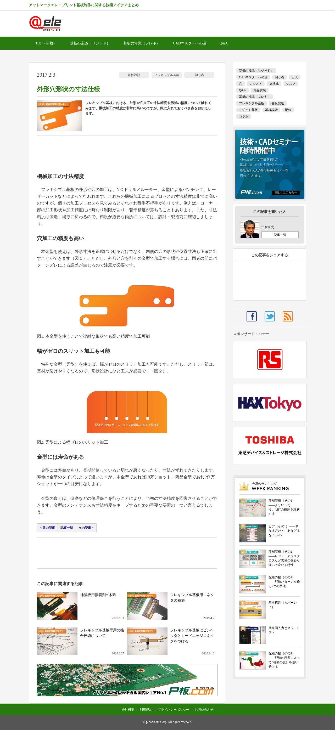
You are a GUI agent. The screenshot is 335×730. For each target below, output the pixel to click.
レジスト (255, 84)
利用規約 (146, 709)
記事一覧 (66, 528)
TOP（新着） (46, 43)
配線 (288, 110)
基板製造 (277, 103)
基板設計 (134, 75)
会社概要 (128, 709)
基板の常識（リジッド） (90, 43)
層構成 (274, 84)
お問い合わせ (204, 709)
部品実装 (259, 90)
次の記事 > (86, 528)
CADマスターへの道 (189, 43)
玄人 (295, 77)
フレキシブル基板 (166, 75)
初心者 (199, 75)
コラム (243, 116)
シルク (290, 84)
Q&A (224, 43)
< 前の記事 (47, 528)
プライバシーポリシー (173, 709)
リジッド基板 (248, 110)
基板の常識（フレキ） (141, 43)
